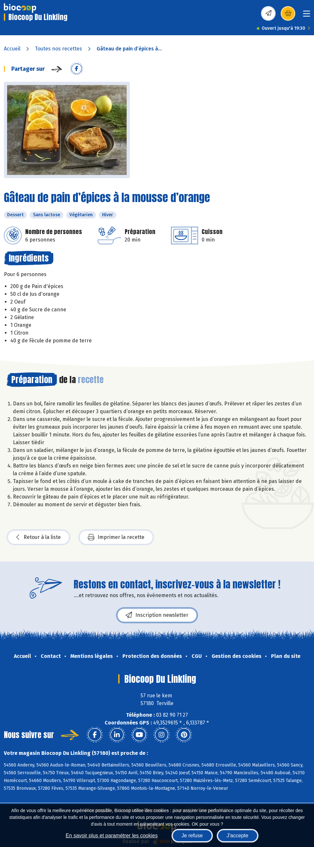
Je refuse (192, 835)
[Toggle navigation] (306, 16)
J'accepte (237, 835)
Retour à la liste (38, 537)
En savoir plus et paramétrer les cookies (112, 835)
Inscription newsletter (157, 615)
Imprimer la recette (116, 537)
